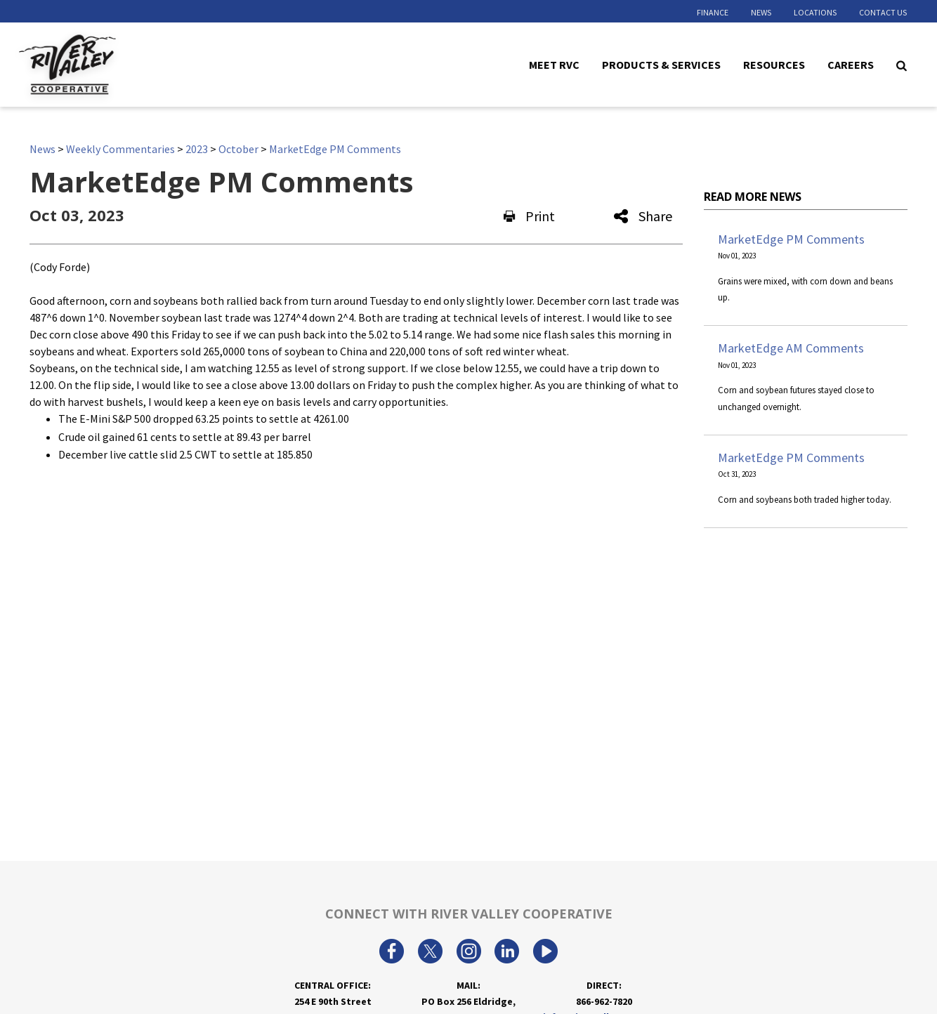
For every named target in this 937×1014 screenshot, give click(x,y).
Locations (815, 12)
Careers (850, 64)
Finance (712, 12)
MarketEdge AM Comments (791, 348)
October (238, 149)
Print (529, 216)
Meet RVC (554, 64)
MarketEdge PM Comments (335, 149)
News (761, 12)
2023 (196, 149)
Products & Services (661, 64)
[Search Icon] (901, 65)
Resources (774, 64)
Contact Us (883, 12)
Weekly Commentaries (120, 149)
